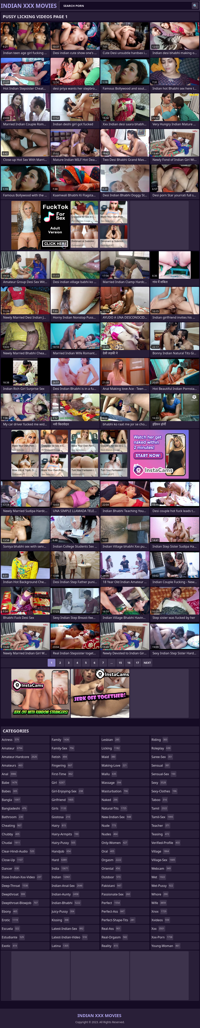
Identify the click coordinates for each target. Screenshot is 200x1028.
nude (109, 825)
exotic (10, 946)
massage (112, 783)
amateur (12, 748)
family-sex (63, 748)
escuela (11, 929)
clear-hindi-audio (18, 851)
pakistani (112, 886)
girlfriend (63, 800)
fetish (60, 757)
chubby (11, 834)
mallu (109, 774)
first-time (63, 774)
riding (160, 740)
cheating (12, 825)
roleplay (161, 748)
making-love (115, 765)
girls (59, 808)
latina (61, 946)
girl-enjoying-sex (68, 791)
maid (109, 757)
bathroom (13, 817)
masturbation (115, 791)
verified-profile (166, 843)
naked (110, 800)
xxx (158, 929)
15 (120, 663)
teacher (161, 825)
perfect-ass (113, 911)
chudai (11, 843)
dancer (11, 868)
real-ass (111, 929)
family (61, 740)
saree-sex (162, 757)
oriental (111, 868)
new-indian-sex (117, 817)
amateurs (12, 765)
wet (159, 877)
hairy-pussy (64, 843)
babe (10, 783)
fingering (62, 765)
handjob (62, 851)
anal (9, 774)
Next (147, 663)
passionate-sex (116, 894)
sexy (159, 783)
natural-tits (114, 808)
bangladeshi (14, 808)
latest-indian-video (70, 937)
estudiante (13, 937)
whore (160, 894)
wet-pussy (163, 886)
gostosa (61, 817)
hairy (59, 825)
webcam (162, 868)
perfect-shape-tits (119, 920)
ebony (10, 911)
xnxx (159, 911)
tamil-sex (163, 817)
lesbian (111, 740)
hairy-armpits (65, 834)
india (60, 868)
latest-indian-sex (68, 929)
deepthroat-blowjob (20, 903)
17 (137, 663)
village (161, 851)
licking (111, 748)
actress (11, 740)
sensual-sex (164, 774)
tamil (160, 808)
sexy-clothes (165, 791)
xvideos (161, 920)
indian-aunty (65, 894)
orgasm (112, 860)
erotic (10, 920)
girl (59, 783)
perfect (111, 903)
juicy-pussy (63, 911)
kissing (61, 920)
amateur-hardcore (20, 757)
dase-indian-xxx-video (22, 877)
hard (60, 860)
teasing (161, 834)
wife (159, 903)
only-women (115, 843)
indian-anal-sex (67, 886)
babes (10, 791)
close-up (13, 860)
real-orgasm (115, 937)
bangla (11, 800)
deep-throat (15, 886)
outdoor (111, 877)
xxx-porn (162, 937)
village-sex (164, 860)
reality (110, 946)
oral (108, 851)
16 (128, 663)
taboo (160, 800)
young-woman (166, 946)
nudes (110, 834)
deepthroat (14, 894)
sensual (161, 765)
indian (61, 877)
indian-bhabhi (66, 903)
